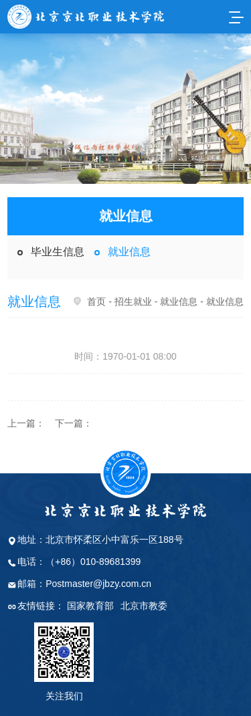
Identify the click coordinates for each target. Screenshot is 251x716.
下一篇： (73, 423)
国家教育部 (90, 605)
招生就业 (133, 301)
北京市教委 (143, 605)
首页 (96, 301)
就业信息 (129, 251)
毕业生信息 (57, 251)
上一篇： (26, 423)
